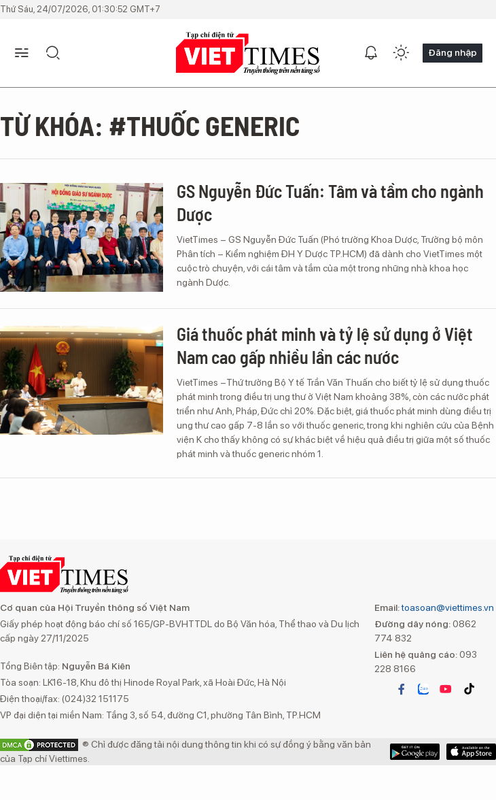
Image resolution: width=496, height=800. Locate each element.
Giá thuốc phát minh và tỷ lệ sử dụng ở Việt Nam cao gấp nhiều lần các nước (325, 345)
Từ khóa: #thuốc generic (150, 125)
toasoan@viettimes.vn (447, 607)
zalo (423, 689)
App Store (415, 752)
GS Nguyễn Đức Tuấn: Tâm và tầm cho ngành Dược (330, 202)
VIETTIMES (248, 53)
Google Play (471, 752)
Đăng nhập (452, 52)
